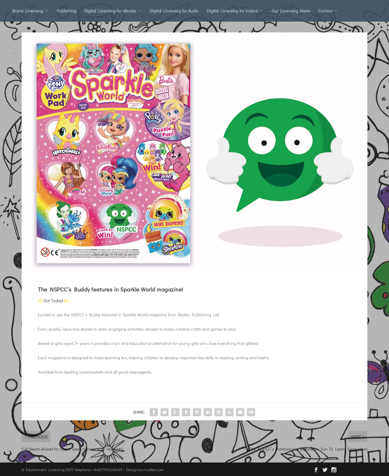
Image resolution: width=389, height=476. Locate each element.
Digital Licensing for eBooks (110, 11)
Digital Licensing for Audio (174, 11)
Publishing (66, 11)
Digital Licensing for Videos (232, 11)
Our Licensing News (290, 11)
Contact (325, 11)
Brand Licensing (27, 11)
